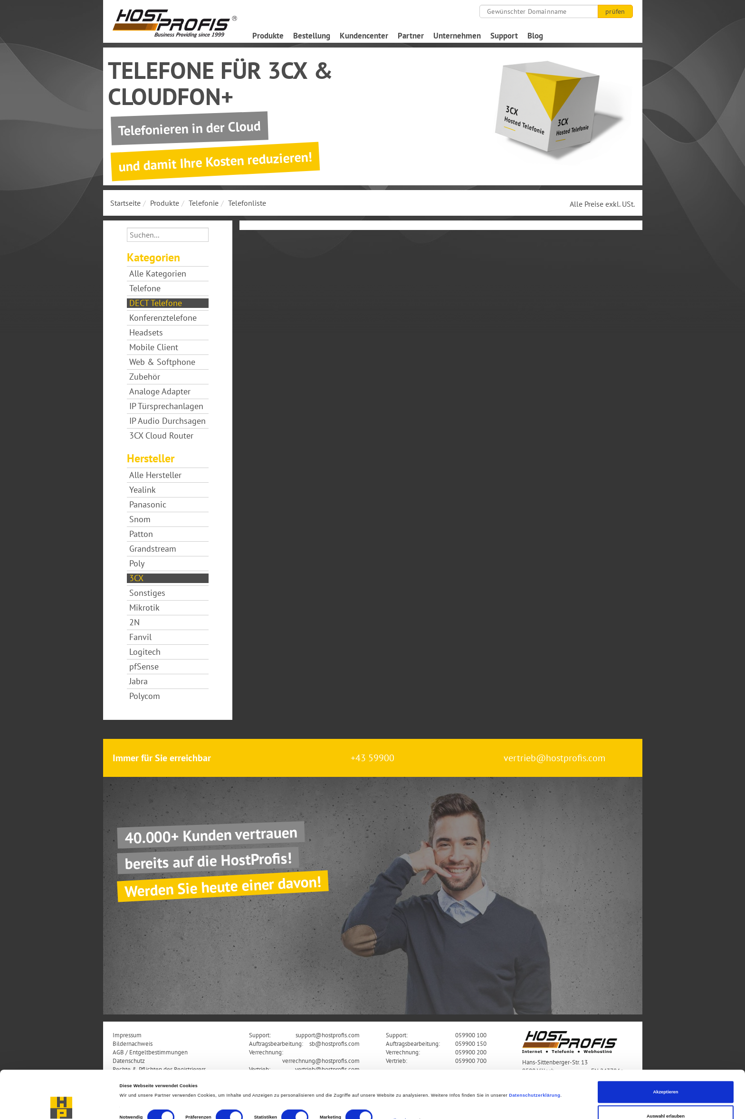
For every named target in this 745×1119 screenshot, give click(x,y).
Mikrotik (144, 607)
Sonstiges (147, 593)
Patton (141, 534)
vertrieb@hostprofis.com (554, 758)
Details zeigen (399, 1075)
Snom (140, 519)
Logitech (145, 652)
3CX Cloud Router (161, 435)
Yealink (142, 490)
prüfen (615, 11)
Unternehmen (457, 35)
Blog (535, 35)
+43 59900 (372, 758)
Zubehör (144, 377)
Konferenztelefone (163, 318)
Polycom (144, 696)
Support (504, 35)
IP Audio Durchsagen (167, 421)
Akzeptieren (665, 1047)
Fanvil (140, 637)
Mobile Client (153, 347)
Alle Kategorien (157, 273)
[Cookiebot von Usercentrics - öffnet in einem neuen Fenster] (61, 1103)
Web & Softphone (162, 362)
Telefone (145, 288)
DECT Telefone (155, 303)
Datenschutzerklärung (534, 1051)
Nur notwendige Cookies (666, 1096)
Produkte (268, 35)
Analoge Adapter (160, 391)
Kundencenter (364, 35)
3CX (136, 578)
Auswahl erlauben (666, 1072)
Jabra (138, 681)
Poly (136, 563)
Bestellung (311, 35)
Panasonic (147, 504)
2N (134, 622)
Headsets (146, 332)
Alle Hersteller (155, 475)
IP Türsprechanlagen (166, 406)
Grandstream (152, 549)
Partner (411, 35)
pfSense (144, 666)
